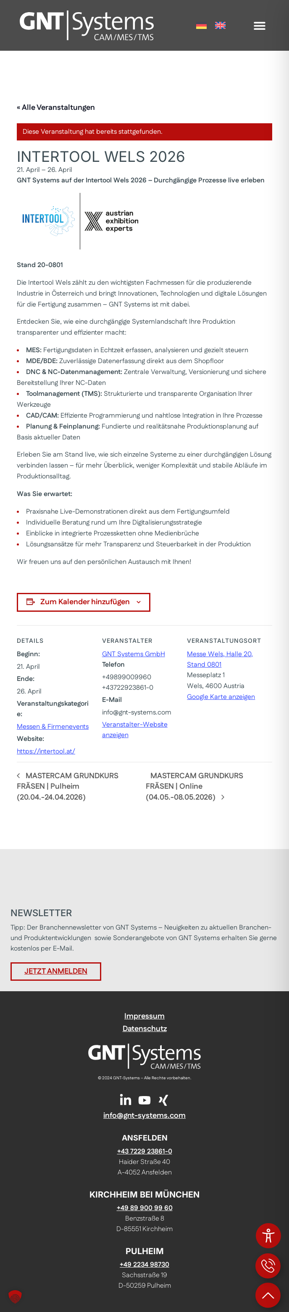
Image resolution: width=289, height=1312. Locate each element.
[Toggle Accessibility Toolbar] (268, 1235)
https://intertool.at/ (46, 751)
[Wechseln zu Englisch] (220, 25)
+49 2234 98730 (144, 1265)
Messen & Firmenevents (53, 727)
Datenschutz (145, 1029)
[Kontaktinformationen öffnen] (268, 1265)
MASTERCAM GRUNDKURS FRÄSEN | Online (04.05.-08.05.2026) (194, 787)
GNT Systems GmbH (133, 654)
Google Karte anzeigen (221, 697)
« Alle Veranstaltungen (56, 107)
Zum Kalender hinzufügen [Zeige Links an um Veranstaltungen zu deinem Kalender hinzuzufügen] (85, 602)
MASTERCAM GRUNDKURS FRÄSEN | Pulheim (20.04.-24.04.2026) (67, 787)
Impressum (144, 1016)
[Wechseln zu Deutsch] (201, 25)
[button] (259, 25)
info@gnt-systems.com (144, 1115)
